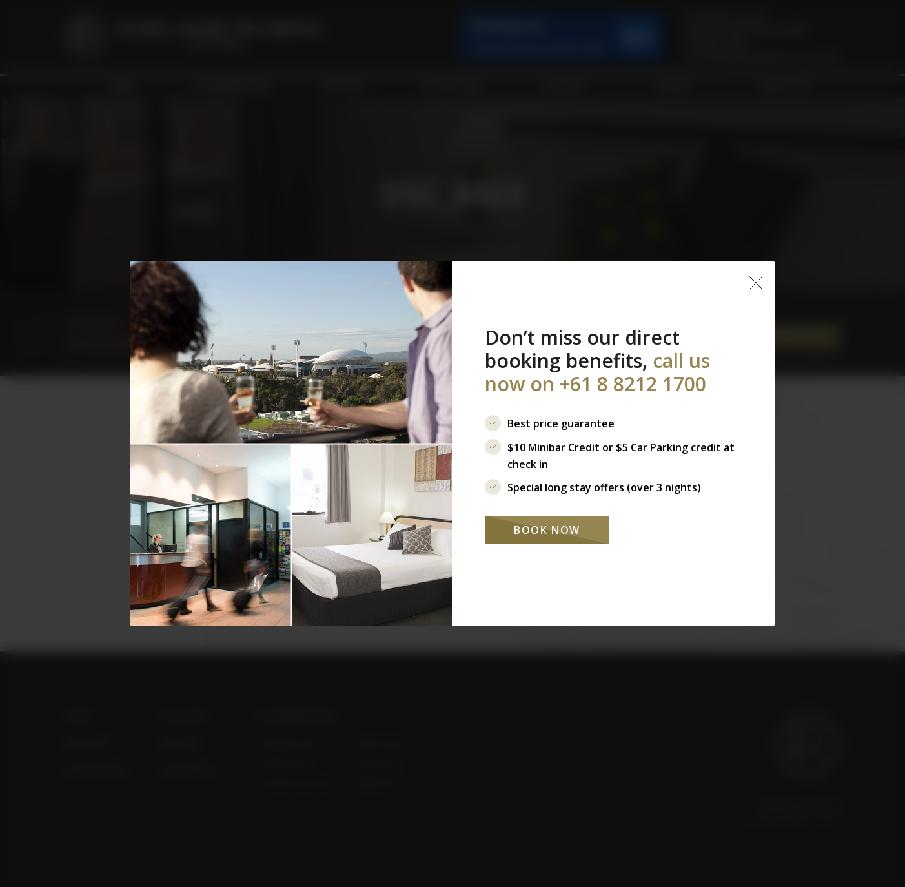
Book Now (547, 530)
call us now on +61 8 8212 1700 (597, 372)
